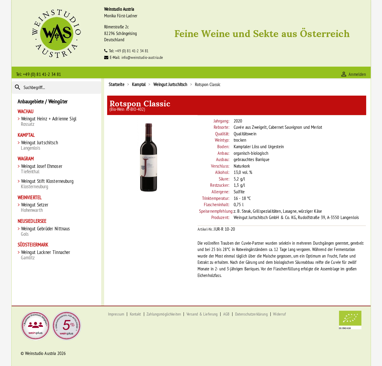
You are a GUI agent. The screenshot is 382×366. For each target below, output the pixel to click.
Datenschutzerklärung (251, 314)
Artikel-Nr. (205, 229)
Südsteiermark (33, 245)
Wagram (26, 159)
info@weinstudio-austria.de (142, 57)
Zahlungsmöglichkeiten (164, 314)
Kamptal (26, 135)
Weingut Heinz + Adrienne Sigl (57, 121)
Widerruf (279, 314)
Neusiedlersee (32, 221)
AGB (226, 314)
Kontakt (135, 314)
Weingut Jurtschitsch (57, 145)
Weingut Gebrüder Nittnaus (57, 231)
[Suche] (56, 87)
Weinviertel (30, 198)
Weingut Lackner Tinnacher (57, 255)
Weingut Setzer (57, 207)
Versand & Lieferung (202, 314)
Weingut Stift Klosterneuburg (57, 184)
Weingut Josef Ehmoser (57, 169)
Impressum (116, 314)
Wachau (26, 111)
